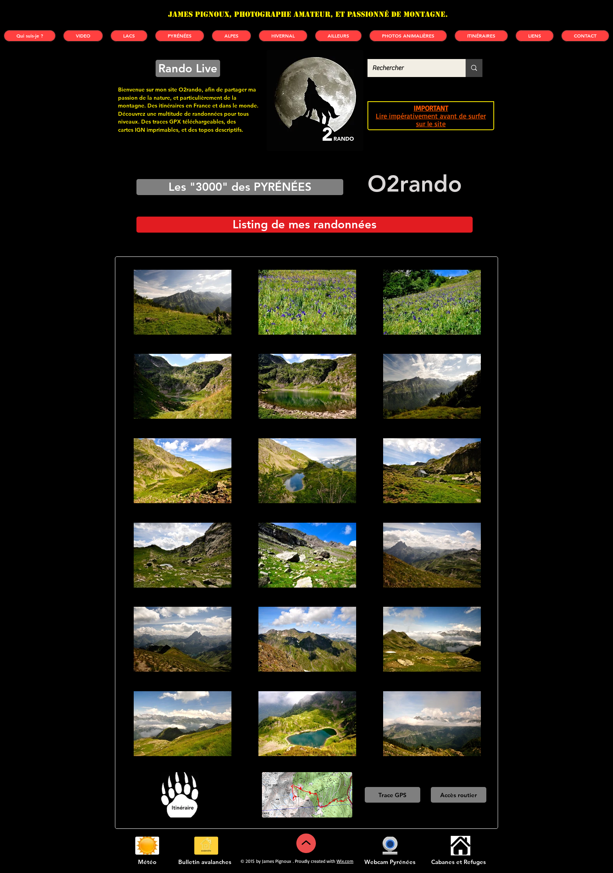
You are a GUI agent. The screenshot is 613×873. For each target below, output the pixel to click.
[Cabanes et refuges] (460, 845)
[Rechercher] (410, 68)
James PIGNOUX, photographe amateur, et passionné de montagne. (308, 14)
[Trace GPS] (392, 795)
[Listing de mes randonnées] (304, 225)
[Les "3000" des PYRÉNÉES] (239, 187)
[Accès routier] (458, 795)
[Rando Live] (188, 68)
